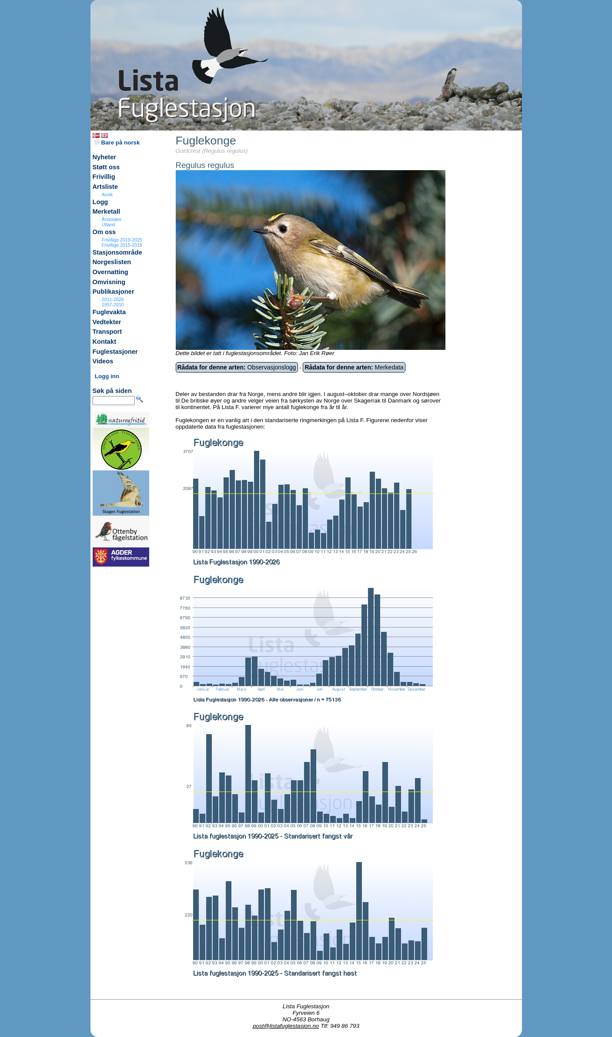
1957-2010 (113, 304)
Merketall (106, 211)
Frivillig (104, 176)
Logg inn (107, 376)
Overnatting (110, 271)
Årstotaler (112, 219)
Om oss (104, 231)
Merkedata (353, 367)
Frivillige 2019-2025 (122, 239)
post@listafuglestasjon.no (286, 1026)
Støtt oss (106, 167)
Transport (107, 331)
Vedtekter (107, 322)
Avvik (107, 194)
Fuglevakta (109, 312)
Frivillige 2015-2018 (122, 245)
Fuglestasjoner (115, 351)
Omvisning (109, 282)
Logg (100, 201)
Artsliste (105, 186)
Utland (108, 224)
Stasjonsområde (117, 252)
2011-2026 (113, 299)
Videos (103, 361)
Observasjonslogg (236, 367)
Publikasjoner (113, 291)
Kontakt (105, 341)
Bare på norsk (117, 142)
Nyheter (105, 157)
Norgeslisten (112, 261)
